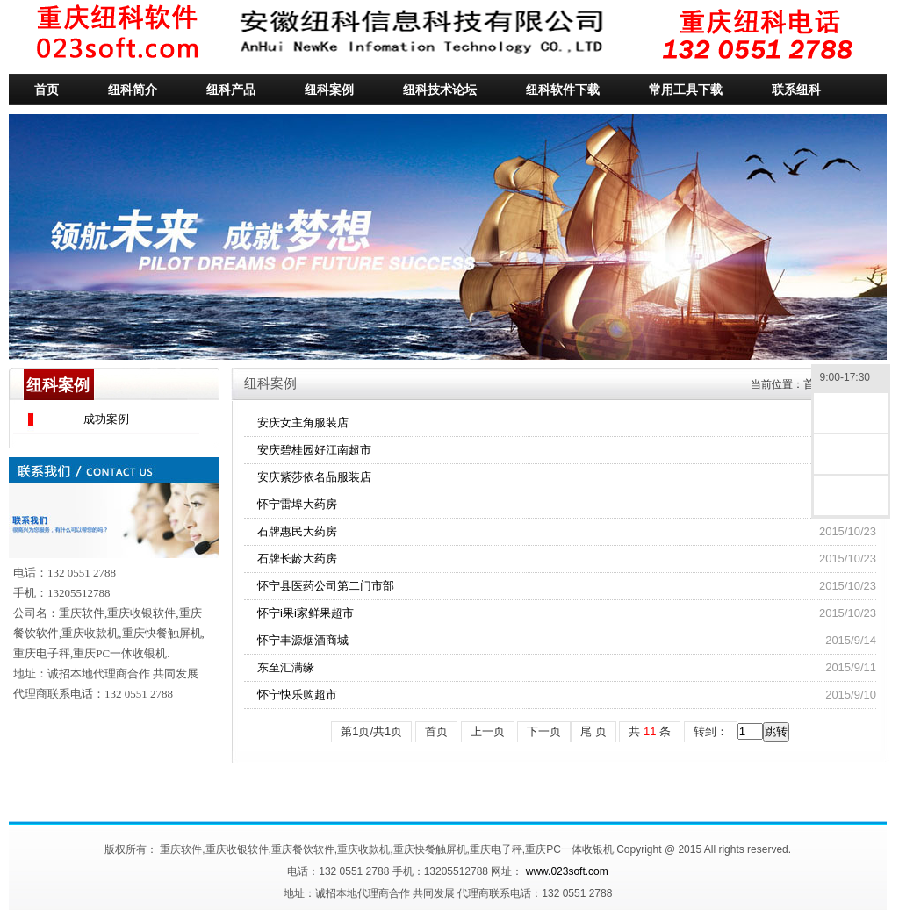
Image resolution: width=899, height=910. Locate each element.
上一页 (488, 731)
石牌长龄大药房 (297, 558)
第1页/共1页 (371, 731)
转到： (711, 731)
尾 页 (593, 731)
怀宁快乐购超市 (297, 694)
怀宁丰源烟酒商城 (303, 640)
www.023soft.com (567, 871)
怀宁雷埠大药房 (297, 504)
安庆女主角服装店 (303, 422)
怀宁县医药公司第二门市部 (325, 585)
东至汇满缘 (285, 667)
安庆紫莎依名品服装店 (314, 477)
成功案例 (106, 419)
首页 (436, 731)
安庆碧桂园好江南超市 (314, 449)
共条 (650, 731)
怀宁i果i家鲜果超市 (305, 613)
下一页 (544, 731)
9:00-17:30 (850, 379)
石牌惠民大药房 (297, 531)
